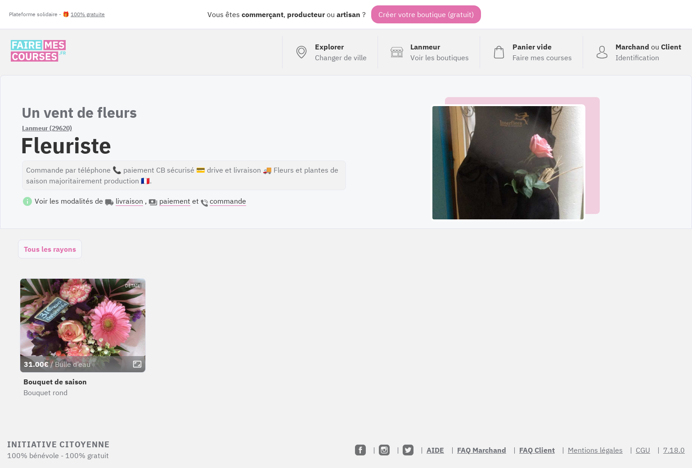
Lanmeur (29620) (47, 128)
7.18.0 (674, 450)
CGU (643, 450)
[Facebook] (360, 450)
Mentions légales (595, 450)
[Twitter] (408, 450)
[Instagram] (384, 450)
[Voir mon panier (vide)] (531, 52)
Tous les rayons (50, 249)
